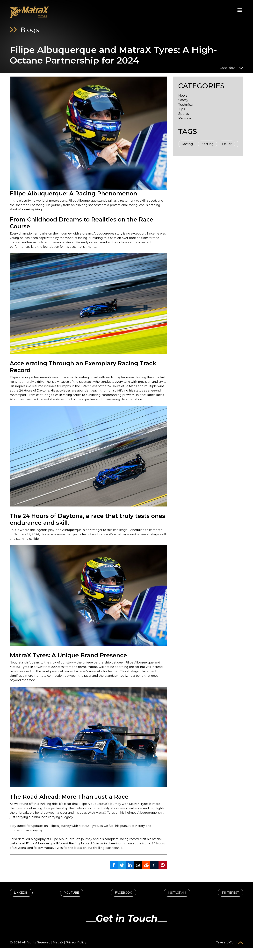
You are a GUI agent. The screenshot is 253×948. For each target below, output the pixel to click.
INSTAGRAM (177, 892)
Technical (186, 105)
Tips (181, 109)
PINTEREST (230, 892)
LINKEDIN (21, 892)
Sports (183, 114)
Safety (183, 100)
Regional (185, 118)
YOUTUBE (71, 892)
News (182, 95)
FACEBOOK (123, 892)
